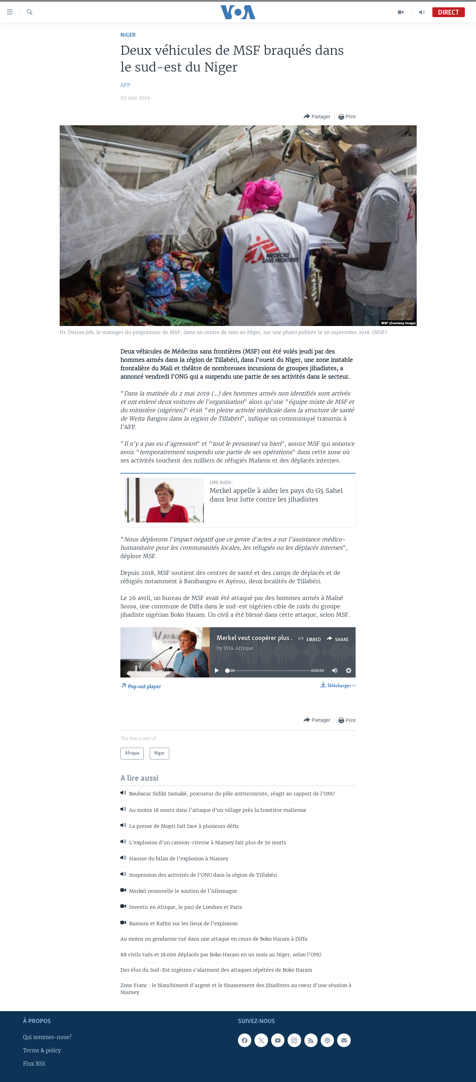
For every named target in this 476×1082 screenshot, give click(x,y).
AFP (125, 85)
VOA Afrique (238, 648)
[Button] (317, 117)
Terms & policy (42, 1051)
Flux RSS (34, 1064)
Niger (128, 35)
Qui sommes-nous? (47, 1038)
